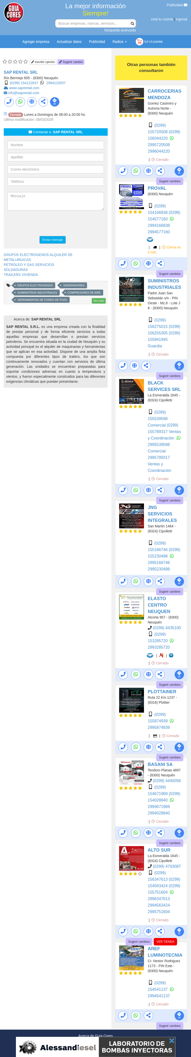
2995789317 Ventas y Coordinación (159, 464)
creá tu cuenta (162, 19)
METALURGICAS (17, 260)
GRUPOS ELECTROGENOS (35, 285)
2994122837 (56, 83)
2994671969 (159, 807)
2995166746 (159, 562)
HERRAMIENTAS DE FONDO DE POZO (42, 299)
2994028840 (159, 813)
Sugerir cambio (71, 62)
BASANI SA (160, 764)
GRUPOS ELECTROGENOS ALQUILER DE (38, 255)
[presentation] (45, 224)
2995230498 (159, 569)
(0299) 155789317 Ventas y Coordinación (164, 431)
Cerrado (159, 160)
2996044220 (159, 151)
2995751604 (159, 912)
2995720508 (159, 145)
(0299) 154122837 (24, 83)
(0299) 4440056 (167, 781)
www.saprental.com (24, 88)
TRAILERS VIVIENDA (21, 275)
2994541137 (159, 996)
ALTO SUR (159, 850)
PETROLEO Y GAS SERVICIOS (29, 265)
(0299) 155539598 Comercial (158, 418)
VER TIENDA (165, 941)
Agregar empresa (35, 42)
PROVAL (157, 188)
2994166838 (159, 225)
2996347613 (159, 899)
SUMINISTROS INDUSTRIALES (37, 292)
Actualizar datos (69, 42)
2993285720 (159, 647)
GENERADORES (74, 285)
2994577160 (159, 232)
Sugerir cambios (170, 181)
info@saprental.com (23, 93)
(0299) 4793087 (167, 866)
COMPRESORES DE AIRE (84, 292)
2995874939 (159, 727)
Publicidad (177, 5)
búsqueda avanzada (120, 30)
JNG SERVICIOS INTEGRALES (162, 514)
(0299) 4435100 (167, 628)
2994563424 (159, 905)
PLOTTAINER (162, 691)
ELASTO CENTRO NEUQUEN (159, 605)
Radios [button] (120, 42)
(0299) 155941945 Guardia (164, 339)
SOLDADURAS (16, 270)
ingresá (181, 19)
